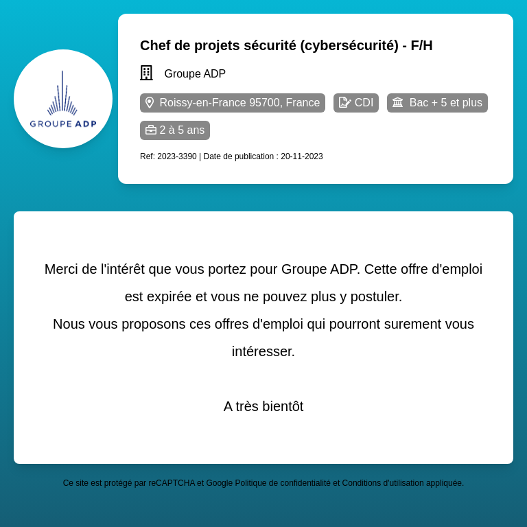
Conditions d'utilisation (383, 483)
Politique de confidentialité (282, 483)
